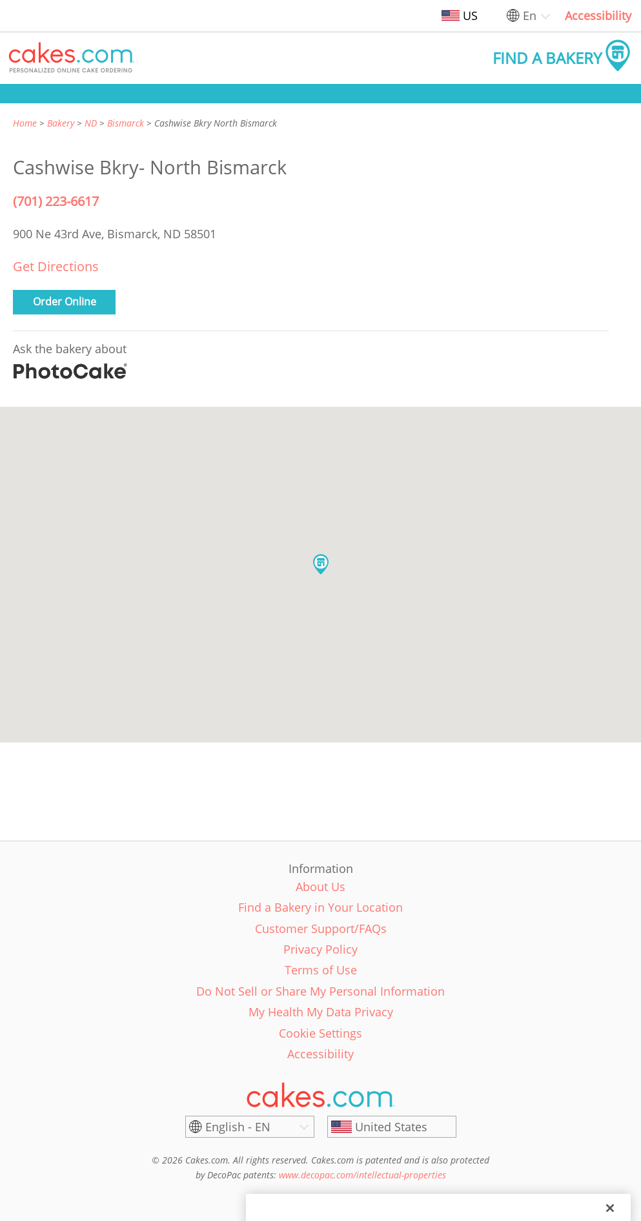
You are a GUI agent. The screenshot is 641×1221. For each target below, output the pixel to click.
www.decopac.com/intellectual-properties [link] (362, 1175)
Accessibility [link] (598, 15)
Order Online (64, 301)
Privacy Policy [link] (320, 949)
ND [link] (91, 123)
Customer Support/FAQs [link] (321, 928)
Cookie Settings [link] (320, 1033)
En (529, 15)
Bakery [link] (60, 123)
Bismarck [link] (125, 123)
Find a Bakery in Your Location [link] (320, 907)
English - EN (237, 1126)
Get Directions (56, 266)
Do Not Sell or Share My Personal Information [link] (320, 991)
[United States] (392, 1126)
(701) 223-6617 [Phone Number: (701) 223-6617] (56, 201)
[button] (71, 58)
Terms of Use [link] (321, 970)
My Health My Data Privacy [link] (321, 1012)
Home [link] (25, 123)
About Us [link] (320, 886)
